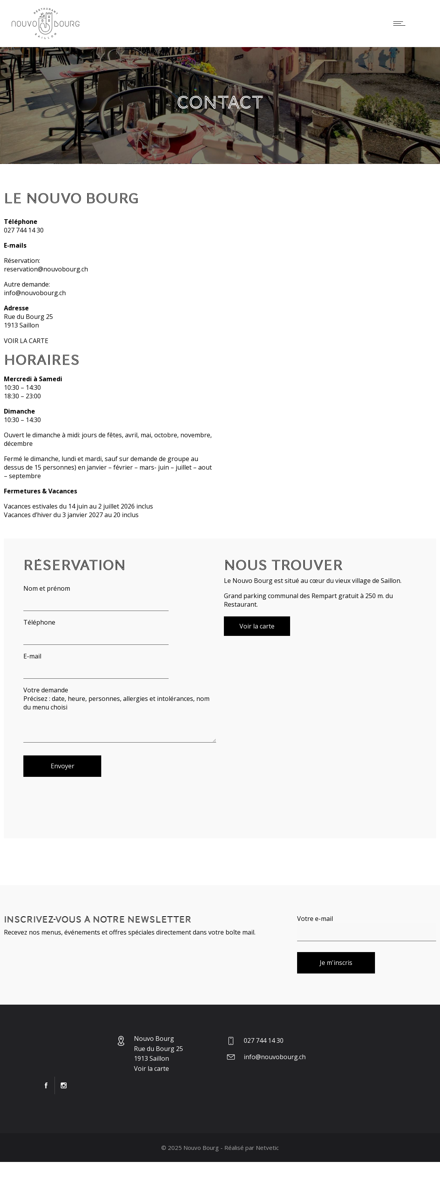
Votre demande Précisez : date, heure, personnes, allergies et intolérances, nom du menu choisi (119, 714)
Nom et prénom (96, 597)
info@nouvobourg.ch (35, 293)
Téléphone (96, 631)
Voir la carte (151, 1068)
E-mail (96, 665)
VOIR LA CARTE (26, 340)
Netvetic (267, 1147)
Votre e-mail (366, 927)
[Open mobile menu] (401, 23)
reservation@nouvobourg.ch (46, 269)
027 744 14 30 (24, 230)
